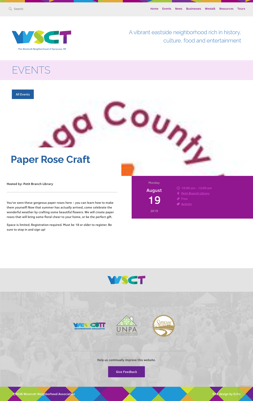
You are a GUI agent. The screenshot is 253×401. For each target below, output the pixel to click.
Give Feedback (126, 372)
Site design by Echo (226, 394)
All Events (23, 94)
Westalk (210, 8)
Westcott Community (41, 37)
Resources (226, 8)
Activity (186, 204)
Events (166, 8)
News (178, 8)
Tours (241, 8)
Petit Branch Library (195, 193)
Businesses (193, 8)
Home (154, 8)
